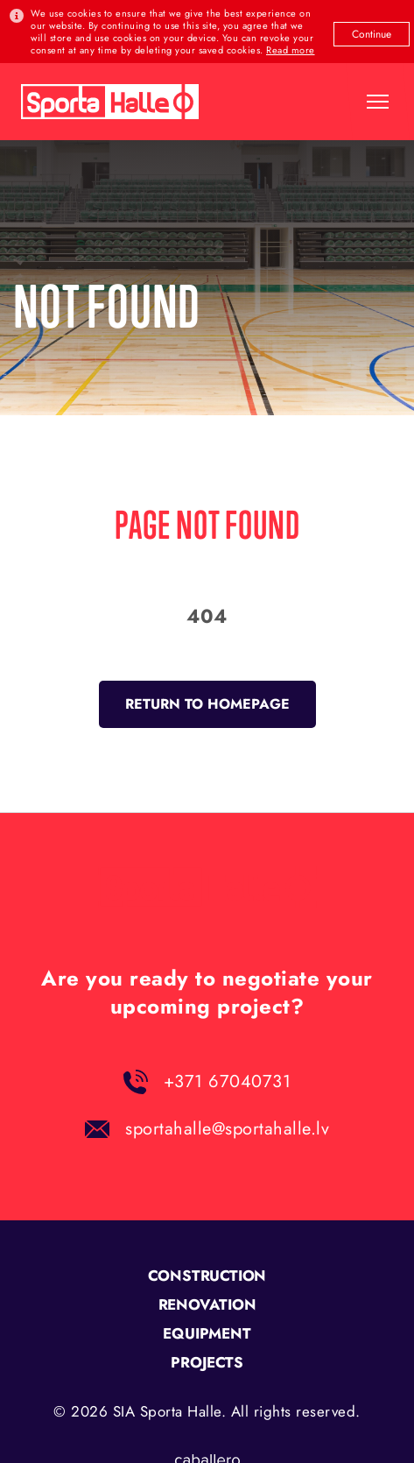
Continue (371, 34)
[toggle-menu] (377, 101)
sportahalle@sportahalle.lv (227, 1128)
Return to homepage (207, 704)
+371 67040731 (227, 1081)
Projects (206, 1362)
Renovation (207, 1304)
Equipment (206, 1333)
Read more (290, 50)
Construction (207, 1275)
